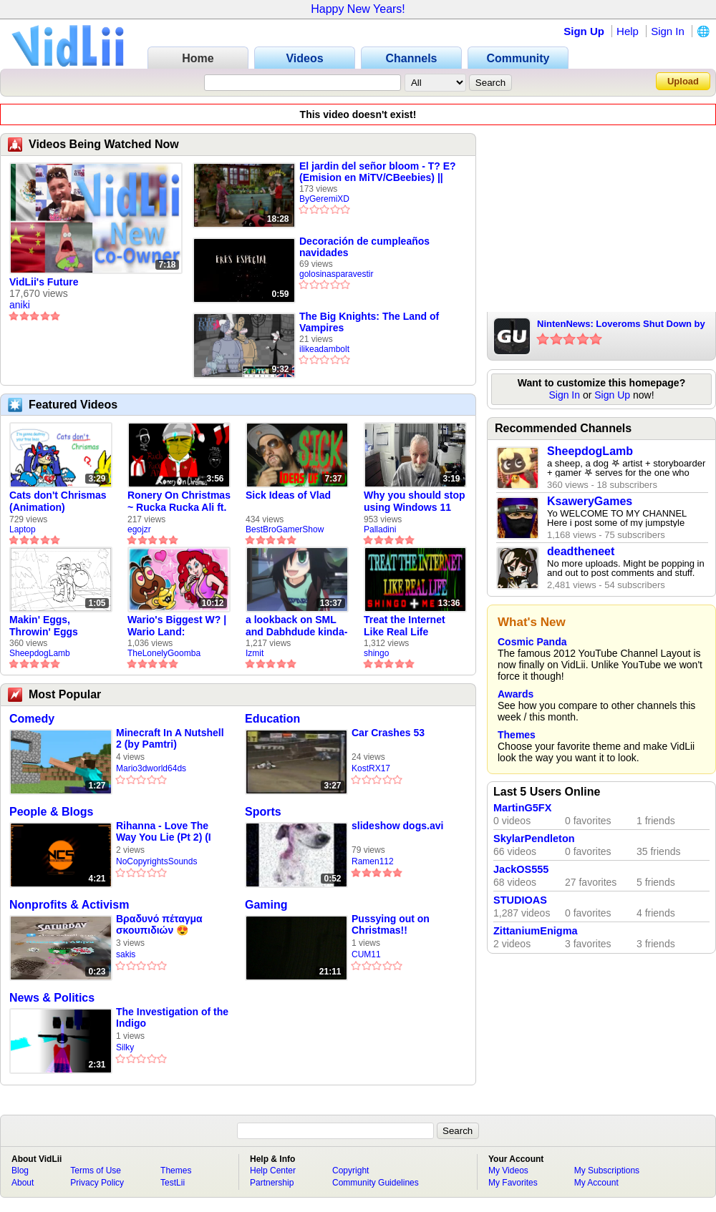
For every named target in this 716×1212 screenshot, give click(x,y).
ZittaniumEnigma (535, 931)
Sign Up (583, 31)
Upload (683, 81)
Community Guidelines (375, 1183)
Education (272, 719)
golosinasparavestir (336, 274)
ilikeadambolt (324, 349)
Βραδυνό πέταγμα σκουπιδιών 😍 (159, 924)
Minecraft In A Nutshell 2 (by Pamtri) (170, 738)
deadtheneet (580, 551)
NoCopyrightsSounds (156, 861)
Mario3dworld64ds (151, 768)
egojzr (139, 529)
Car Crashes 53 (388, 732)
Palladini (380, 529)
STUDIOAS (520, 900)
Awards (515, 694)
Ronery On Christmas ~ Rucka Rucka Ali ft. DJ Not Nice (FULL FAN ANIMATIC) (179, 501)
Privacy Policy (97, 1183)
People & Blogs (51, 812)
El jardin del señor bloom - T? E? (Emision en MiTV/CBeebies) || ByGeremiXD (377, 171)
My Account (596, 1183)
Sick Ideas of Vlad (288, 495)
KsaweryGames (589, 501)
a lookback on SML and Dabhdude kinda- (296, 625)
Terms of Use (95, 1170)
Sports (263, 812)
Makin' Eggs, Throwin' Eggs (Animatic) (43, 626)
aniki (19, 305)
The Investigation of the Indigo (172, 1017)
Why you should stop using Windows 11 (414, 501)
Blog (20, 1170)
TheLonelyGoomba (163, 653)
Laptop (22, 529)
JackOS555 (520, 869)
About (22, 1183)
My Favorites (513, 1183)
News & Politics (52, 998)
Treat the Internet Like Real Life (404, 625)
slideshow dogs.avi (397, 825)
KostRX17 (371, 768)
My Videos (508, 1170)
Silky (125, 1047)
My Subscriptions (606, 1170)
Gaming (266, 905)
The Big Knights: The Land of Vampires (369, 322)
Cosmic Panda (532, 641)
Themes (517, 735)
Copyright (350, 1170)
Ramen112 (373, 861)
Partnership (272, 1183)
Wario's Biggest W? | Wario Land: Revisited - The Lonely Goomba (176, 626)
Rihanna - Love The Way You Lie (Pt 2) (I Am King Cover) (163, 832)
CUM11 (366, 954)
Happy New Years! (358, 9)
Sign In (667, 31)
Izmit (254, 653)
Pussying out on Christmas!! (391, 924)
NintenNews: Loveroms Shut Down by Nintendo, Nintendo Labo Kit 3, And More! (621, 324)
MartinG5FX (522, 807)
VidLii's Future (43, 282)
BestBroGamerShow (285, 529)
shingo (376, 653)
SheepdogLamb (39, 653)
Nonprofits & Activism (69, 905)
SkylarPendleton (534, 838)
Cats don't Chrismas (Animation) (58, 501)
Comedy (31, 719)
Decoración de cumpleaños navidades (364, 246)
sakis (125, 954)
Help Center (273, 1170)
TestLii (172, 1183)
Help (627, 31)
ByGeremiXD (324, 199)
